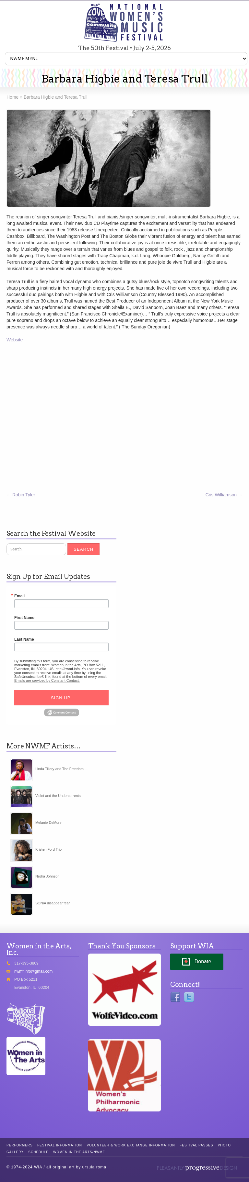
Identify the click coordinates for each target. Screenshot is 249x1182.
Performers (19, 1145)
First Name (24, 618)
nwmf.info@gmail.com (33, 971)
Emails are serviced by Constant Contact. (47, 680)
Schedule (38, 1152)
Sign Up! (61, 697)
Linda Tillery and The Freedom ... (61, 769)
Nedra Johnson (47, 876)
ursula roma (94, 1167)
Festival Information (59, 1145)
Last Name (24, 639)
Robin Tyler (20, 494)
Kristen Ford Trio (48, 849)
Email (19, 596)
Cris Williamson (224, 494)
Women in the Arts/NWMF (79, 1152)
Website (14, 339)
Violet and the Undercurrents (58, 796)
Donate (203, 961)
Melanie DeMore (48, 822)
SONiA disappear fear (52, 903)
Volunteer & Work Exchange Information (131, 1145)
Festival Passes (196, 1145)
